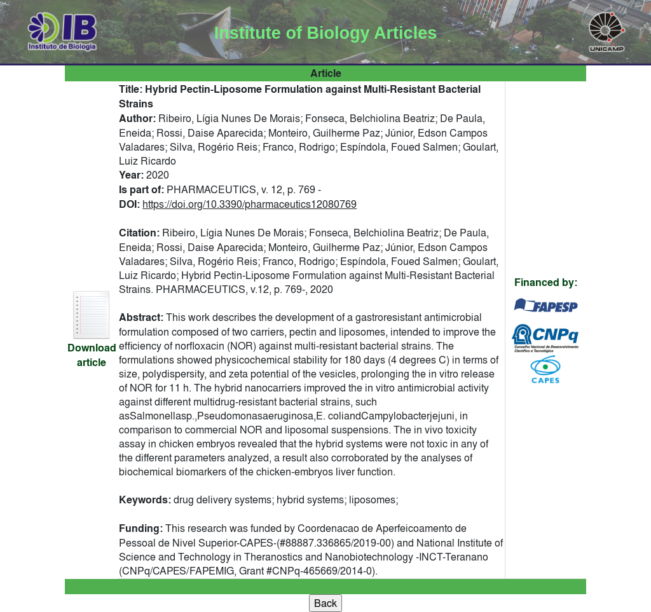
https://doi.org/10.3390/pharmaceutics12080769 (249, 204)
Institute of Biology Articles (325, 33)
